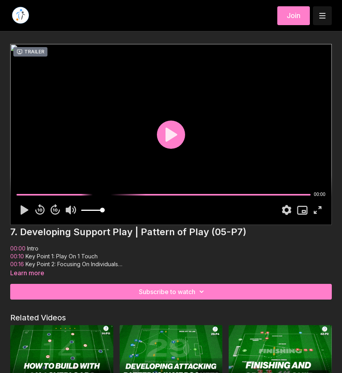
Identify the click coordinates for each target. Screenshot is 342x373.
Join (293, 15)
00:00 (17, 248)
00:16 (17, 264)
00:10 (17, 256)
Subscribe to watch (172, 291)
